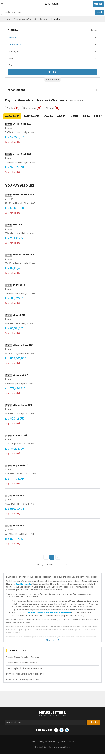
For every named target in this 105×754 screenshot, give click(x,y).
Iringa (86, 116)
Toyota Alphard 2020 (17, 465)
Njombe (74, 116)
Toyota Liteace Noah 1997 (18, 123)
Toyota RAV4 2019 (15, 495)
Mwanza (48, 116)
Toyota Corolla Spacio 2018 (20, 194)
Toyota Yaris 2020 (15, 285)
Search (99, 12)
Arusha (61, 116)
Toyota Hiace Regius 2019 (19, 405)
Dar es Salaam (31, 116)
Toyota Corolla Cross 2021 (19, 345)
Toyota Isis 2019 (14, 224)
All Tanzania (12, 116)
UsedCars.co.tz (23, 584)
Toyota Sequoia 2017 (17, 375)
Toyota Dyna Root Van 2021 (20, 254)
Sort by (39, 564)
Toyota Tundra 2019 (16, 435)
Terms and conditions (59, 747)
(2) (52, 72)
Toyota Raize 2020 (15, 315)
